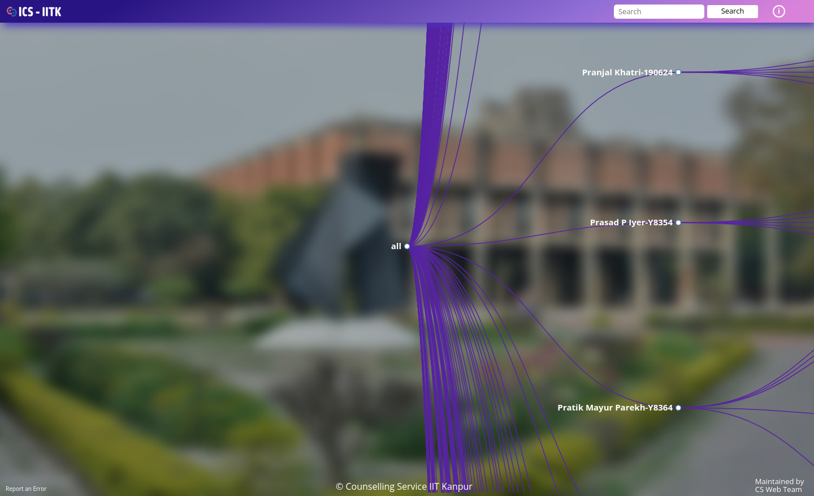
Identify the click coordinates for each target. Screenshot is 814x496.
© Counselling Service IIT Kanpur (404, 486)
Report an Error (26, 489)
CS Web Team (778, 489)
